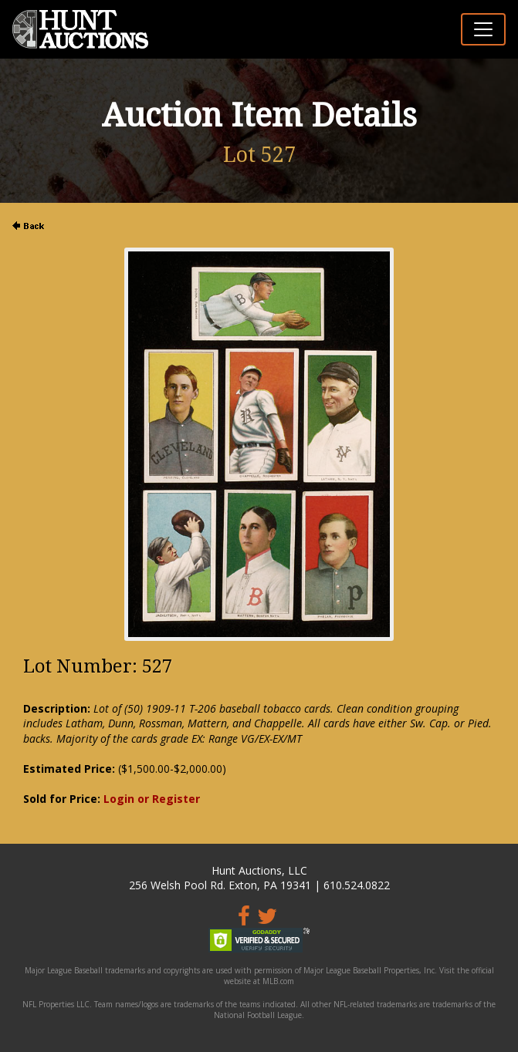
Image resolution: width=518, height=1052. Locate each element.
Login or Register (151, 798)
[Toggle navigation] (483, 29)
